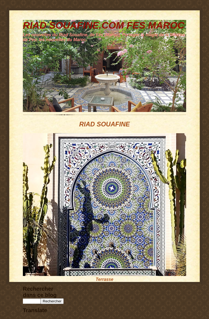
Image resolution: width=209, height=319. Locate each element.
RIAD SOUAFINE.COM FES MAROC (104, 25)
